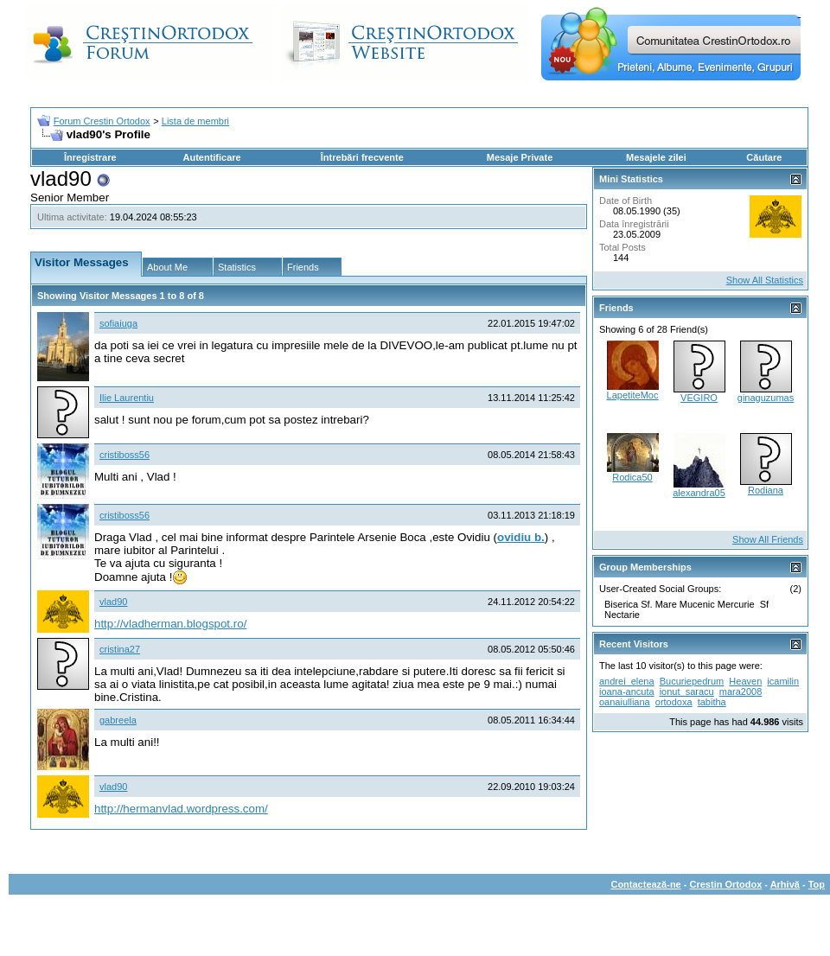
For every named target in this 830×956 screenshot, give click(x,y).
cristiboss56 (124, 454)
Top (816, 884)
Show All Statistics (764, 280)
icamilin (783, 681)
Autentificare (211, 157)
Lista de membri (195, 121)
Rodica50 (632, 477)
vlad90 (113, 601)
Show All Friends (767, 539)
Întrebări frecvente (362, 157)
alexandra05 (699, 493)
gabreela (118, 720)
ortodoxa (674, 702)
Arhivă (785, 884)
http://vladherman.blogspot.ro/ (170, 623)
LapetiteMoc (633, 395)
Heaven (745, 681)
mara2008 (741, 691)
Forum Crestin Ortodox (102, 121)
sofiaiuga (118, 323)
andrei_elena (626, 681)
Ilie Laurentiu (126, 397)
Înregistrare (90, 157)
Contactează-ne (645, 884)
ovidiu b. (521, 537)
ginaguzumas (765, 397)
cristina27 (119, 649)
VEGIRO (699, 397)
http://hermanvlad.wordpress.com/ (181, 808)
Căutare (764, 157)
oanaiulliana (624, 702)
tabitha (712, 702)
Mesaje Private (519, 157)
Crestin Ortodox (726, 884)
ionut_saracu (687, 691)
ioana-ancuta (626, 691)
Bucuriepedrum (692, 681)
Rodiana (765, 490)
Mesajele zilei (656, 157)
